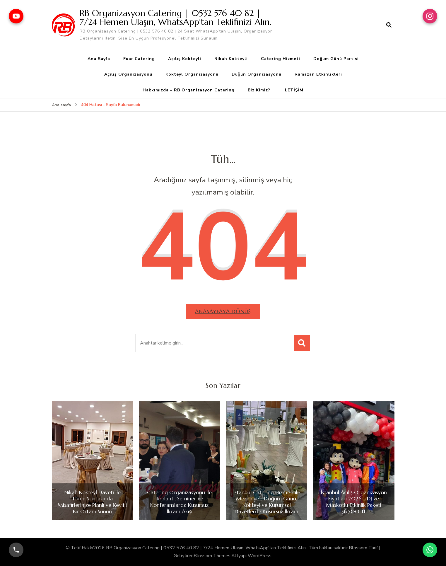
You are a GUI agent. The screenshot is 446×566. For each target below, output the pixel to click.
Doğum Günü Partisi (336, 59)
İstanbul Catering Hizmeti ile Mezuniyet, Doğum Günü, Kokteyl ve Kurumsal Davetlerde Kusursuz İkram (266, 501)
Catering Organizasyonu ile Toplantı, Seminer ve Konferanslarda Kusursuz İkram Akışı (179, 501)
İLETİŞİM (293, 90)
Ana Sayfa (99, 59)
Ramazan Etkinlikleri (318, 74)
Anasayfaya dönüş (223, 311)
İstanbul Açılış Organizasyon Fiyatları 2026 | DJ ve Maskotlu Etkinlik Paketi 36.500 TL (354, 501)
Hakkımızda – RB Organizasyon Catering (189, 90)
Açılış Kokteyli (184, 59)
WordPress (259, 556)
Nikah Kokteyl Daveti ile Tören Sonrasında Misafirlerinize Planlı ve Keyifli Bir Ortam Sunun (92, 501)
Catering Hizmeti (280, 59)
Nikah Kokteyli (231, 59)
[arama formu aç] (388, 25)
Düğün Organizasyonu (256, 74)
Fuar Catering (139, 59)
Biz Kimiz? (259, 90)
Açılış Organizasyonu (128, 74)
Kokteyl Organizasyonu (191, 74)
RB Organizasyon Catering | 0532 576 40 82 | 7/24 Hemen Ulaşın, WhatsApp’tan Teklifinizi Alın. (175, 17)
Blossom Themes (212, 556)
